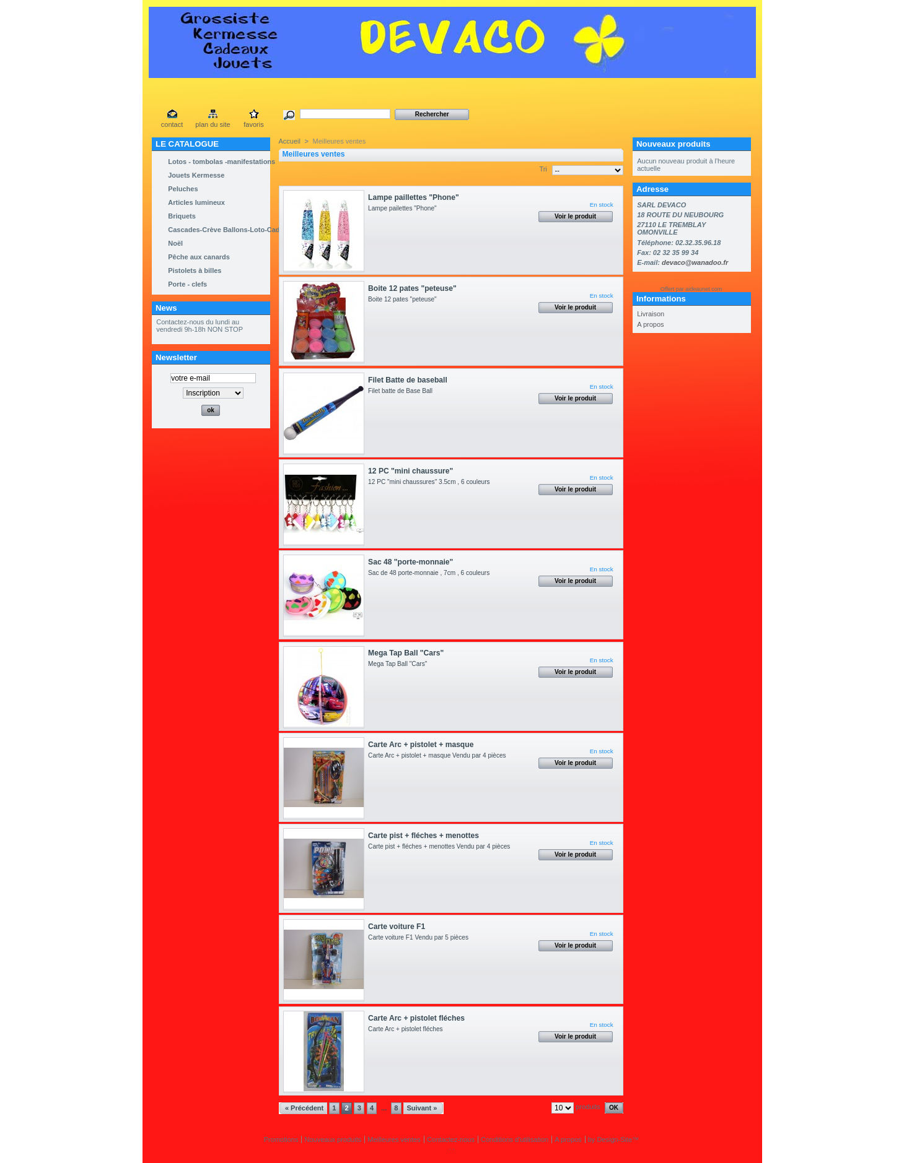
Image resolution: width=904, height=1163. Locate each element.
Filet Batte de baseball (407, 380)
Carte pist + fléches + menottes (423, 835)
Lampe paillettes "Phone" (413, 197)
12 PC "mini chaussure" (410, 471)
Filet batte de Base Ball (402, 390)
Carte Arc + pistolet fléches (416, 1018)
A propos (650, 324)
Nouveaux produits (673, 144)
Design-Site (614, 1139)
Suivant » (421, 1108)
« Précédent (304, 1108)
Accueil (290, 141)
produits (588, 1106)
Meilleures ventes (394, 1139)
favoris (253, 124)
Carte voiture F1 (396, 926)
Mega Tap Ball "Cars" (406, 653)
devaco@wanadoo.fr (695, 262)
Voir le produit (575, 216)
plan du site (212, 124)
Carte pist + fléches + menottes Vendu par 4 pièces (441, 846)
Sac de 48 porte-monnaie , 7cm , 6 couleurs (430, 572)
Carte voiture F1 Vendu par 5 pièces (420, 937)
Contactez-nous (451, 1139)
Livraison (650, 314)
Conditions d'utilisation (514, 1139)
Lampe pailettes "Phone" (402, 208)
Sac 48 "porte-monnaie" (410, 562)
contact (172, 124)
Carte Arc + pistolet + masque (420, 744)
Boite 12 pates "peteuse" (412, 288)
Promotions (281, 1139)
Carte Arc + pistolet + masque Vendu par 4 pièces (438, 755)
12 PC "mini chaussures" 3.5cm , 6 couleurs (430, 481)
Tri (542, 169)
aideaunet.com (703, 289)
